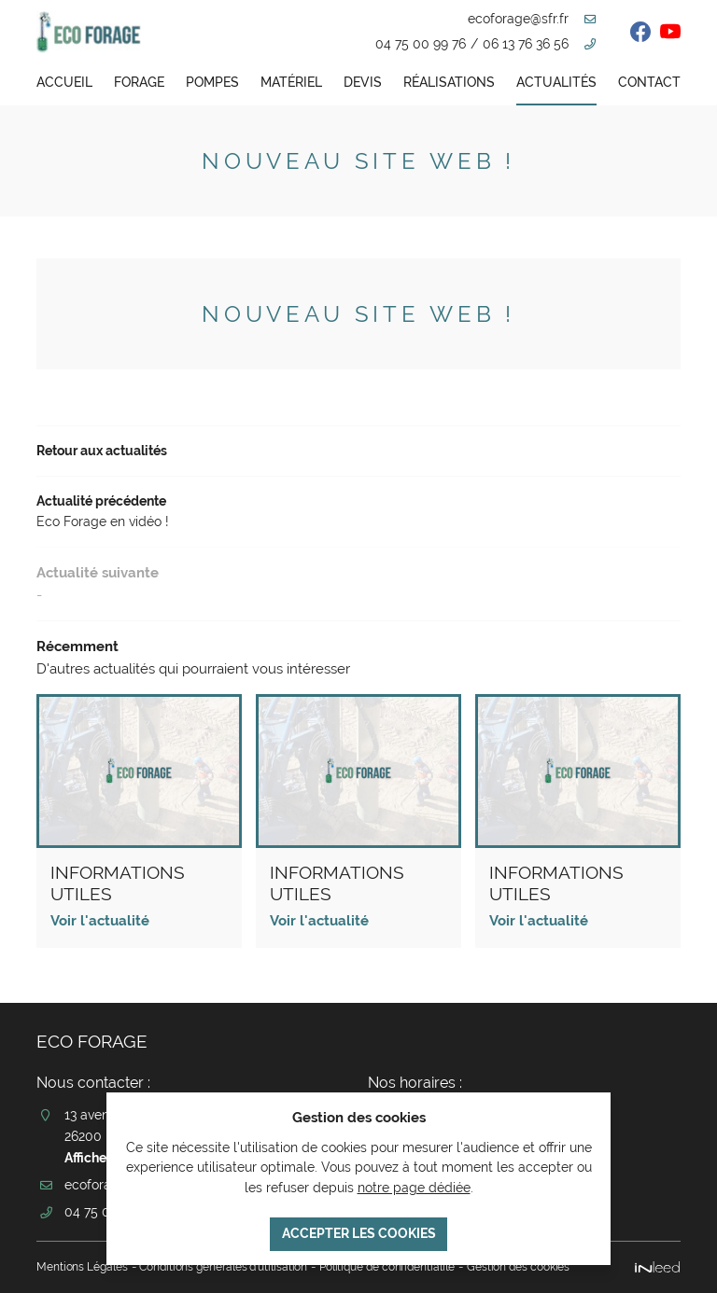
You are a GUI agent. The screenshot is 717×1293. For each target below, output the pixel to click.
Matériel (291, 82)
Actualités (556, 82)
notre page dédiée (414, 1184)
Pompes (212, 82)
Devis (363, 82)
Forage (139, 82)
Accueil (64, 82)
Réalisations (449, 82)
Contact (649, 82)
